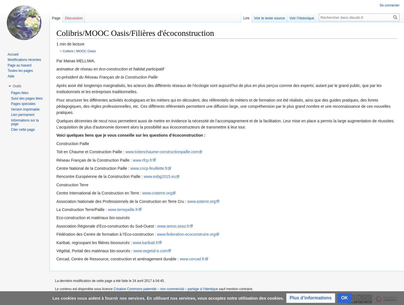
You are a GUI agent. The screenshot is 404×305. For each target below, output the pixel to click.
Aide (11, 76)
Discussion (73, 18)
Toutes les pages (20, 71)
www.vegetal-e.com (150, 251)
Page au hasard (19, 65)
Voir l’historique (302, 18)
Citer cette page (23, 130)
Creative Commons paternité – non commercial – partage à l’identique (166, 289)
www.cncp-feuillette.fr (148, 168)
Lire (247, 18)
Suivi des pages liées (27, 98)
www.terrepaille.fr (123, 209)
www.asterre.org (201, 201)
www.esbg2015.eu (160, 176)
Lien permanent (22, 115)
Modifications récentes (24, 60)
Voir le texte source (269, 18)
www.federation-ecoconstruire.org (186, 234)
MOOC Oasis (86, 51)
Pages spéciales (23, 104)
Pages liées (19, 93)
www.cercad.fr (192, 259)
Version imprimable (25, 109)
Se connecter (390, 5)
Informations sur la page (25, 122)
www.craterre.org (157, 193)
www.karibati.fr (145, 242)
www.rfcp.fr (142, 160)
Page (56, 18)
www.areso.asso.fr (173, 226)
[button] (310, 298)
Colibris (68, 51)
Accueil (13, 54)
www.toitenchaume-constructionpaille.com (162, 152)
